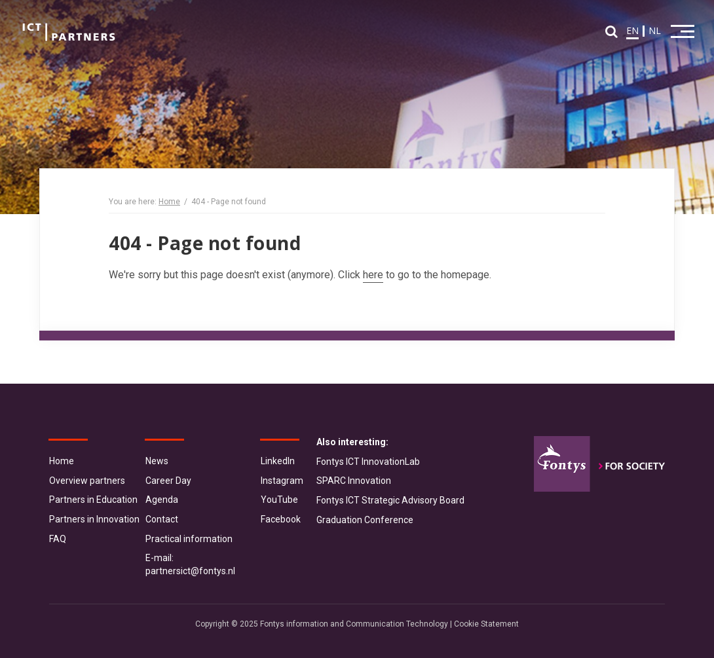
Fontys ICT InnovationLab (368, 461)
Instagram (282, 480)
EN (632, 30)
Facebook (281, 519)
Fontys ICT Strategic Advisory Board (390, 500)
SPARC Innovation (353, 480)
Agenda (161, 499)
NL (654, 30)
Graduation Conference (364, 520)
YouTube (279, 499)
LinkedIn (278, 461)
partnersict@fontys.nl (190, 571)
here (373, 274)
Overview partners (87, 480)
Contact (161, 519)
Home (169, 201)
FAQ (57, 539)
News (156, 461)
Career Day (168, 480)
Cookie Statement (486, 624)
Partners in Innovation (94, 519)
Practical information (189, 539)
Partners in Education (93, 499)
